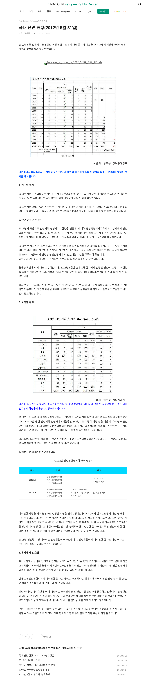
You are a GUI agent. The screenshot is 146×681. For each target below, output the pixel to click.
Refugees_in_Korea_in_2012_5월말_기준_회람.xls (73, 62)
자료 (40, 11)
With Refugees (63, 11)
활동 (49, 11)
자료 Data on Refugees (32, 648)
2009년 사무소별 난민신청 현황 (34, 669)
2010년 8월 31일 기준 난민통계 (34, 674)
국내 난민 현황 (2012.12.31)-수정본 (36, 655)
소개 (22, 11)
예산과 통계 (54, 648)
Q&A (90, 11)
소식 (31, 11)
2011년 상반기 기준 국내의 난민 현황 (37, 665)
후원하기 (103, 11)
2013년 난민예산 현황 (29, 660)
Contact (79, 11)
